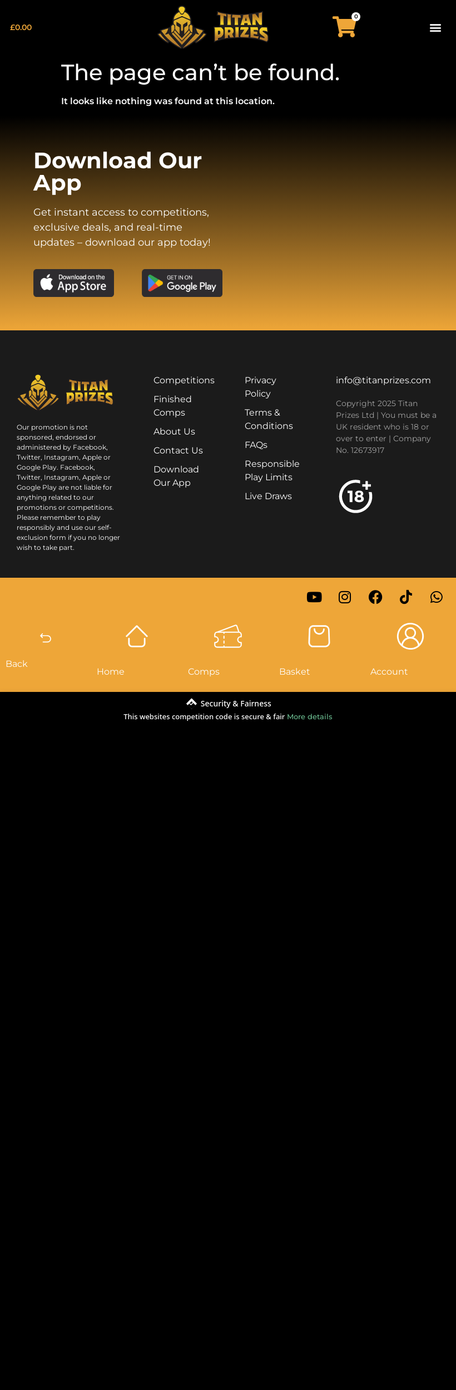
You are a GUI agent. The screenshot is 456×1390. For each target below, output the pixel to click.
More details (310, 716)
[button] (436, 27)
